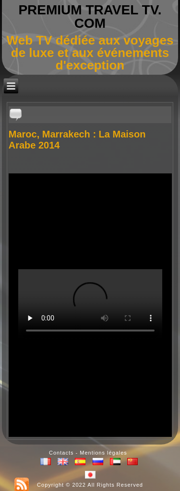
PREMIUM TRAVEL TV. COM (89, 16)
